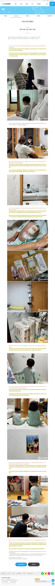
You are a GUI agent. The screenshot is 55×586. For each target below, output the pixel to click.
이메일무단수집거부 (30, 573)
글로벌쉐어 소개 (3, 573)
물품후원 (38, 15)
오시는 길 (9, 573)
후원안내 (5, 15)
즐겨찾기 (13, 573)
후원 (26, 4)
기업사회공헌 (49, 15)
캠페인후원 (16, 15)
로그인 (44, 0)
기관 (15, 4)
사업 (21, 4)
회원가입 (48, 0)
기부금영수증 (52, 0)
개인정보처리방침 (18, 573)
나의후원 (38, 4)
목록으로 (34, 564)
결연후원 (27, 15)
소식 (32, 4)
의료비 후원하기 (21, 564)
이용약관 (24, 573)
